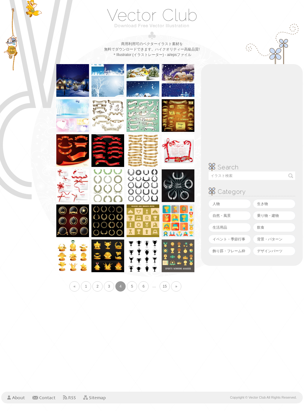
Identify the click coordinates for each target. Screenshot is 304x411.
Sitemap (94, 397)
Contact (43, 397)
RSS (69, 397)
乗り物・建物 (268, 216)
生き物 (262, 204)
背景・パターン (270, 239)
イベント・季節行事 (229, 239)
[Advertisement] (25, 155)
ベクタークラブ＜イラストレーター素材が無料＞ (152, 17)
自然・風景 (222, 216)
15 (165, 286)
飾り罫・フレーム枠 (229, 251)
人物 (216, 204)
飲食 (260, 227)
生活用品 (220, 227)
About (16, 397)
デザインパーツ (270, 251)
